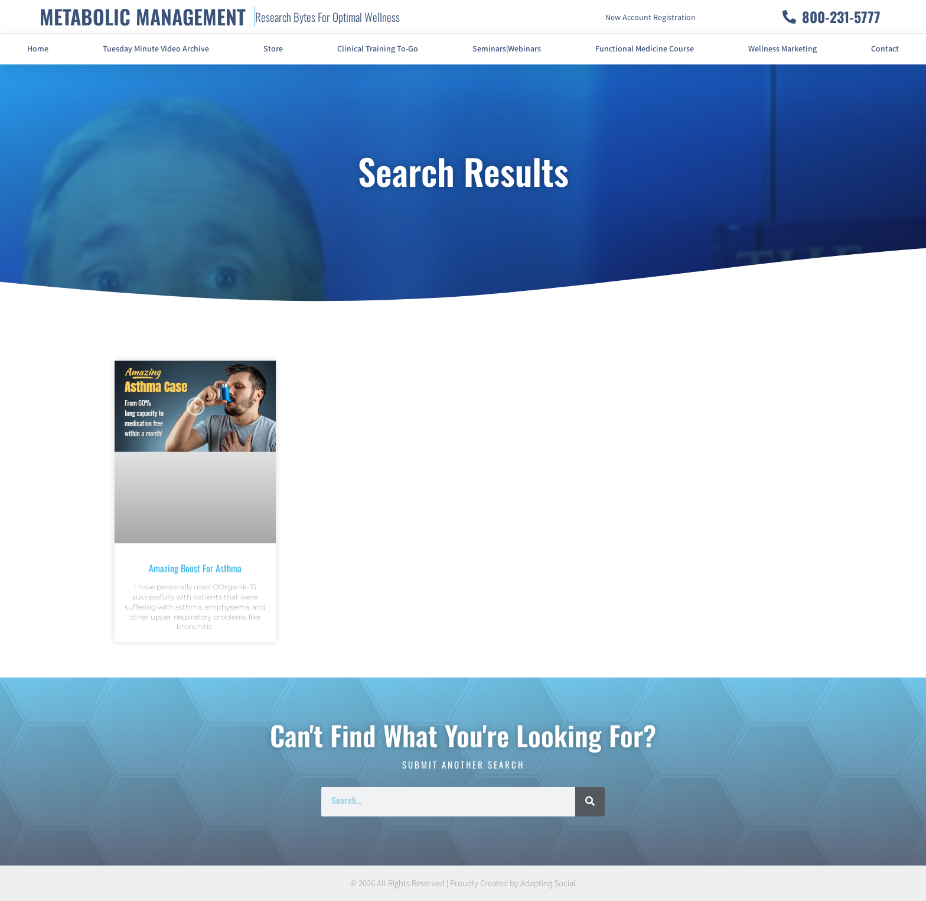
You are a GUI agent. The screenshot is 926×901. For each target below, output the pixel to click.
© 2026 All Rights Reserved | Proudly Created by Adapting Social (463, 883)
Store (273, 49)
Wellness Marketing (782, 49)
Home (37, 49)
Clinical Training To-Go (377, 49)
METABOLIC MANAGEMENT (143, 16)
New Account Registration (650, 17)
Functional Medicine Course (644, 49)
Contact (885, 49)
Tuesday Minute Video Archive (156, 49)
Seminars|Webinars (506, 49)
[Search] (590, 801)
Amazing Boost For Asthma (195, 568)
